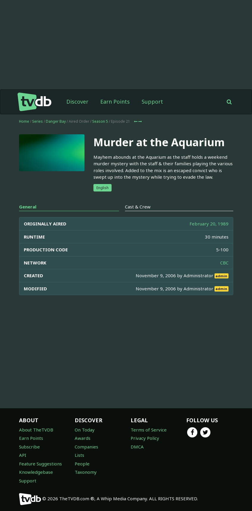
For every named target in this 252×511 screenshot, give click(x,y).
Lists (79, 455)
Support (152, 101)
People (82, 464)
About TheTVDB (36, 430)
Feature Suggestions (40, 464)
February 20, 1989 (209, 224)
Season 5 (100, 121)
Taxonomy (86, 472)
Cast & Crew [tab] (138, 207)
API (22, 455)
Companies (86, 447)
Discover (77, 101)
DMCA (137, 447)
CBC (224, 263)
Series (37, 121)
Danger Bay (56, 121)
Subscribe (29, 447)
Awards (82, 438)
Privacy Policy (145, 438)
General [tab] (27, 207)
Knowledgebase (36, 472)
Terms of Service (149, 430)
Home (24, 121)
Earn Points (115, 101)
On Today (85, 430)
